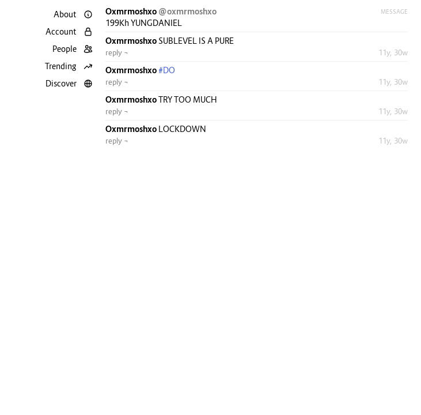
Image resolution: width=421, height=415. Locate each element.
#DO (166, 70)
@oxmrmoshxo (187, 11)
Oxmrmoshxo (131, 11)
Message (394, 11)
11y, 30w (393, 52)
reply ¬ (116, 52)
